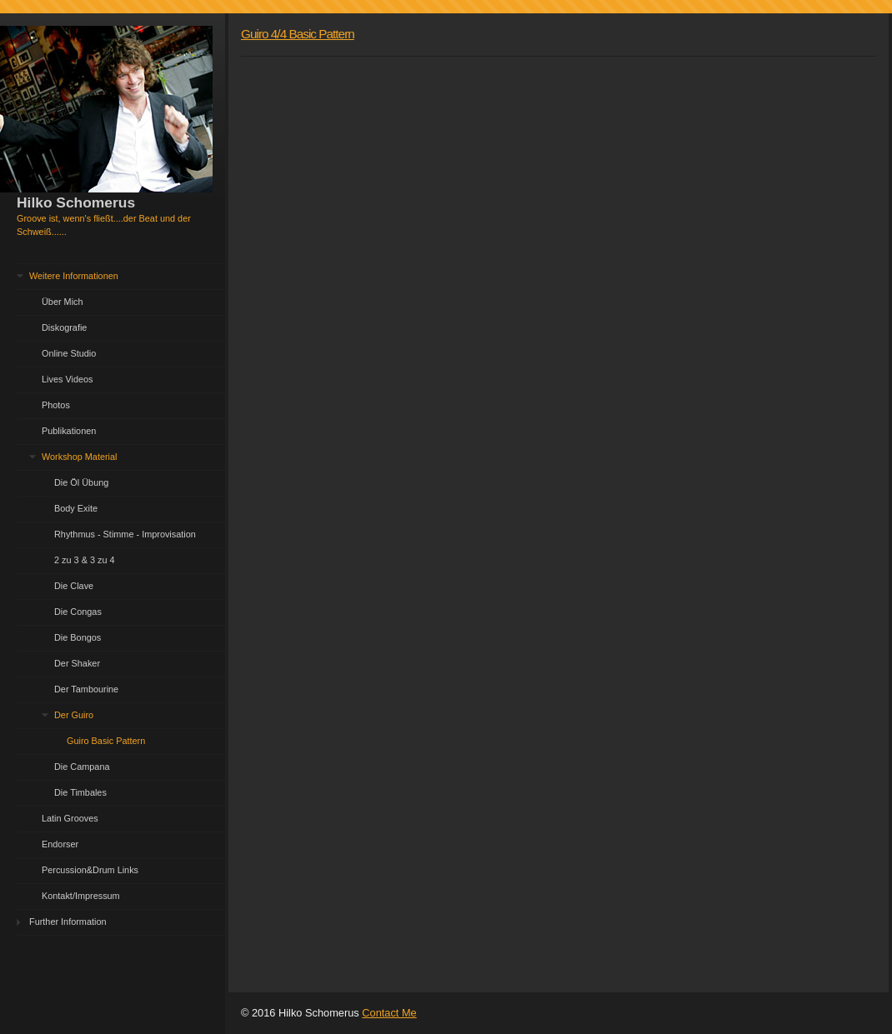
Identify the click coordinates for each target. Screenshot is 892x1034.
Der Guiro (73, 715)
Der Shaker (77, 663)
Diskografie (64, 327)
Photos (56, 405)
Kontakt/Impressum (81, 896)
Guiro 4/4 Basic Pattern (297, 34)
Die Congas (78, 612)
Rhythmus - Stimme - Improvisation (125, 534)
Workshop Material (79, 457)
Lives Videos (67, 379)
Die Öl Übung (81, 482)
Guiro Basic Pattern (106, 741)
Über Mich (62, 302)
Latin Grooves (70, 818)
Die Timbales (80, 792)
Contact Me (389, 1013)
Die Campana (82, 767)
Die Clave (73, 586)
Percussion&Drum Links (90, 870)
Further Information (67, 922)
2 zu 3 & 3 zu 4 (84, 560)
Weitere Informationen (73, 276)
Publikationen (69, 431)
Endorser (60, 844)
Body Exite (76, 508)
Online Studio (69, 353)
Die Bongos (77, 637)
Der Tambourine (86, 689)
